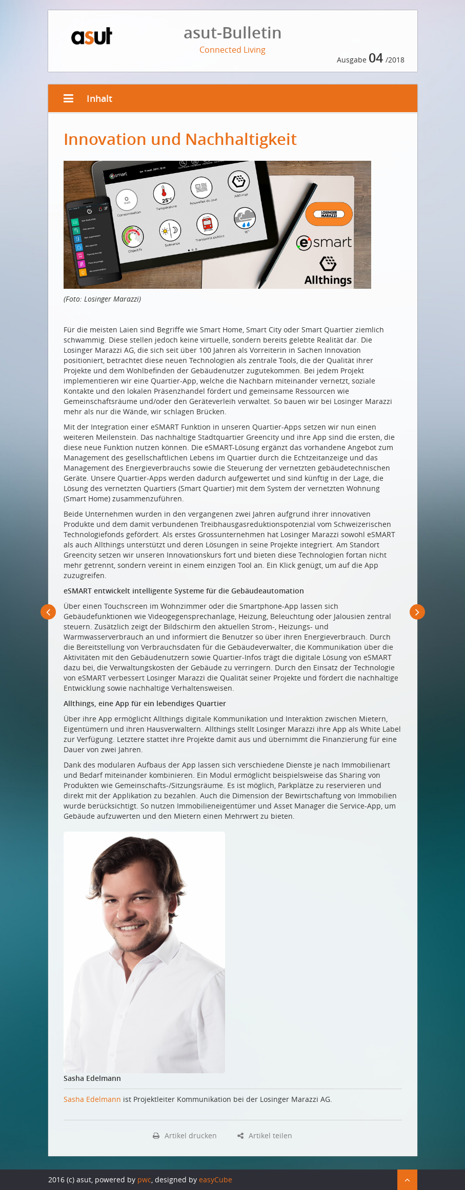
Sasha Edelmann (92, 1099)
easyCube (215, 1179)
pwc (144, 1179)
